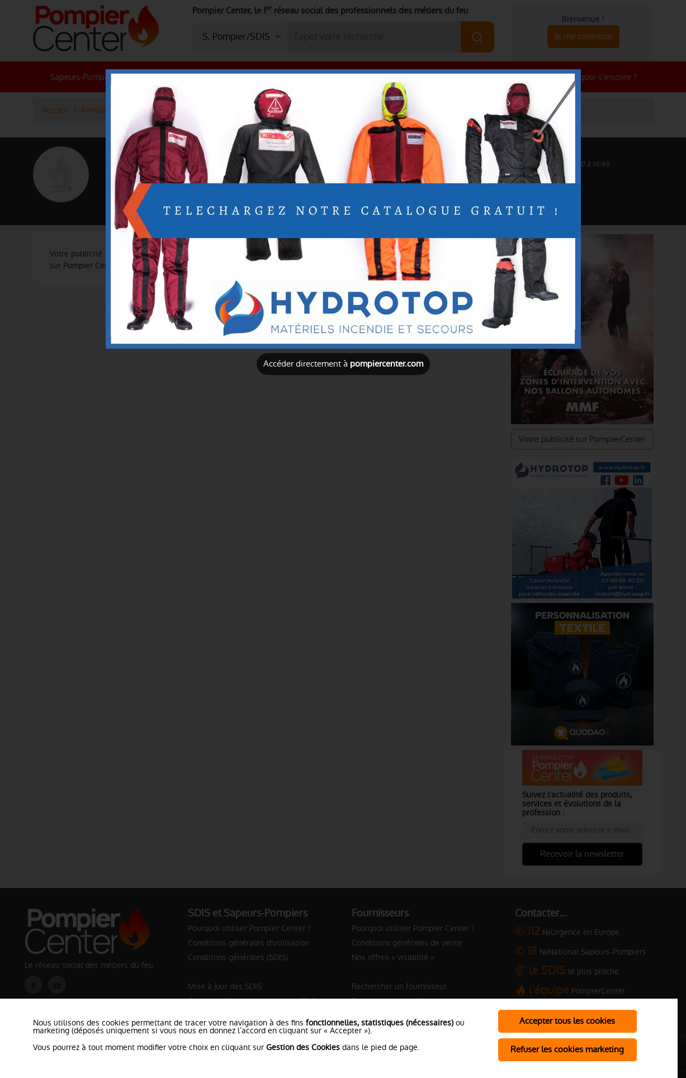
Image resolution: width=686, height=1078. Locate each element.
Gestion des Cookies (303, 1047)
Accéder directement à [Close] (343, 363)
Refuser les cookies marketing (567, 1049)
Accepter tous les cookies (567, 1021)
